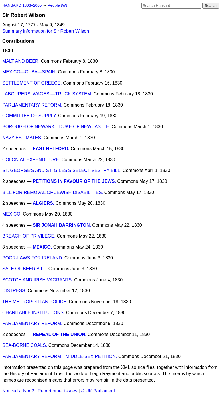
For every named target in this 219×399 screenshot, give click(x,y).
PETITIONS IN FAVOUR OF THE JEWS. (74, 181)
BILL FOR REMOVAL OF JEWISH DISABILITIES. (52, 192)
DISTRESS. (14, 290)
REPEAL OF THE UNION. (59, 334)
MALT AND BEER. (21, 61)
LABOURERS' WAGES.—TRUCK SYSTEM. (47, 93)
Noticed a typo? (18, 390)
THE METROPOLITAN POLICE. (35, 301)
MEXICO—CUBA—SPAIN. (29, 71)
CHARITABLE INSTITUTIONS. (33, 312)
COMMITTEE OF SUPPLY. (29, 115)
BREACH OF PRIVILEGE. (29, 236)
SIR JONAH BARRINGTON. (62, 225)
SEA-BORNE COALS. (24, 345)
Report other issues (57, 390)
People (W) (57, 5)
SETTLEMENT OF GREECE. (32, 83)
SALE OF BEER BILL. (24, 268)
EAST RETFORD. (51, 148)
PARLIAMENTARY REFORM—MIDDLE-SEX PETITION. (59, 356)
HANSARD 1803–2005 (22, 5)
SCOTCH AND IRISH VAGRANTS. (37, 279)
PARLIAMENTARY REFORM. (32, 105)
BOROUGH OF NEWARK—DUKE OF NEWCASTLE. (56, 126)
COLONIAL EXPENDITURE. (31, 159)
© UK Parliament (98, 390)
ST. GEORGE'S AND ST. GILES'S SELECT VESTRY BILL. (61, 170)
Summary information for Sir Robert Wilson (45, 31)
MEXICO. (12, 214)
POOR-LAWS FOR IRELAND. (32, 257)
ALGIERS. (43, 203)
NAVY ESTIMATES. (22, 137)
